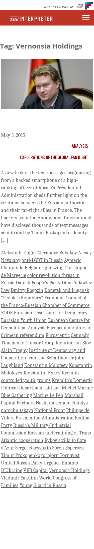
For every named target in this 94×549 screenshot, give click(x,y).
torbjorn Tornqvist (60, 455)
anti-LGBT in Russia (42, 260)
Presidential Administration (44, 418)
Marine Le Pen (48, 395)
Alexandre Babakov (57, 253)
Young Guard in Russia (43, 485)
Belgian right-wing (44, 268)
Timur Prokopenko (20, 455)
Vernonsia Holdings (69, 470)
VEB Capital (35, 470)
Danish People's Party (38, 283)
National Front (49, 410)
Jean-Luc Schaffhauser (50, 358)
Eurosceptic (58, 335)
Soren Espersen (68, 448)
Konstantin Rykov (42, 373)
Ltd (48, 388)
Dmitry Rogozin (27, 290)
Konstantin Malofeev (46, 365)
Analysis (80, 147)
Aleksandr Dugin (18, 253)
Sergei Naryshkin (33, 448)
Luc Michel (64, 388)
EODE (7, 313)
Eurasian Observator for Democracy (50, 313)
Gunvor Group (40, 343)
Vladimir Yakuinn (19, 478)
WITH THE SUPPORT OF (59, 7)
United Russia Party (21, 463)
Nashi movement (53, 403)
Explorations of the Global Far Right (54, 158)
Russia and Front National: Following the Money (46, 121)
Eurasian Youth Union (24, 320)
